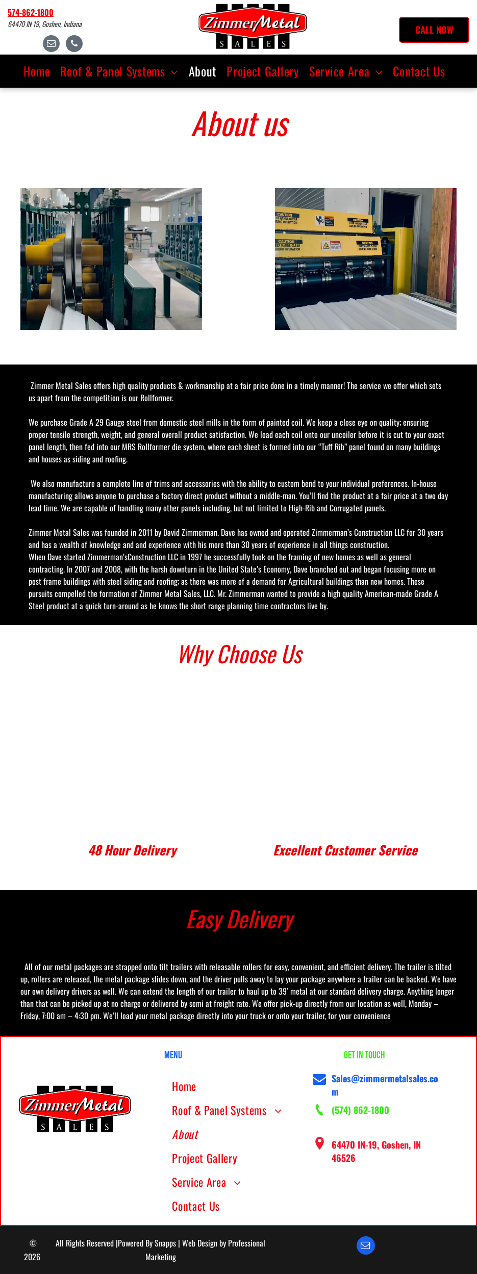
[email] (51, 45)
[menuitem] (40, 71)
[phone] (74, 45)
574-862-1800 (31, 12)
